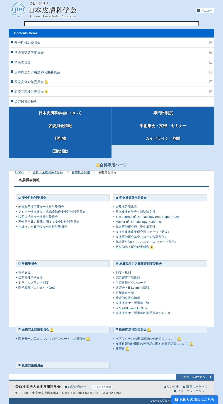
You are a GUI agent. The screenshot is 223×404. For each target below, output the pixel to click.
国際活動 (60, 151)
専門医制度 (163, 113)
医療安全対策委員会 (31, 82)
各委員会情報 (60, 126)
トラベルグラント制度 (33, 282)
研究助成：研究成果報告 (134, 247)
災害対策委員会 (25, 101)
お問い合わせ (77, 387)
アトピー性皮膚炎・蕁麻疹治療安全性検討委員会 (51, 211)
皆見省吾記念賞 (126, 206)
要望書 (122, 348)
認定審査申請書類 (128, 277)
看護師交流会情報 (128, 298)
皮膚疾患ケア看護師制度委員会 (37, 72)
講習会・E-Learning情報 (132, 287)
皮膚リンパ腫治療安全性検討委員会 (42, 226)
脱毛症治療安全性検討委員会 (38, 216)
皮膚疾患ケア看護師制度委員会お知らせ (143, 313)
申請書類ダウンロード (131, 282)
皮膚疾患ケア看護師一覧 (132, 303)
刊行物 (60, 138)
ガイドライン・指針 (163, 138)
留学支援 (24, 272)
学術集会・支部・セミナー (163, 126)
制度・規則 (123, 272)
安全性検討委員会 (27, 42)
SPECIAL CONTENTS (131, 308)
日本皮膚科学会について (60, 113)
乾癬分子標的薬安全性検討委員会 (41, 206)
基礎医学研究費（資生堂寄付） (137, 226)
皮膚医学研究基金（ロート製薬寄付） (141, 237)
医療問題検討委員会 (31, 92)
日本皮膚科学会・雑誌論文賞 (135, 211)
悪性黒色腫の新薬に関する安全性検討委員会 (48, 221)
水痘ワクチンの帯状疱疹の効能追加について (148, 338)
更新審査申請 (125, 293)
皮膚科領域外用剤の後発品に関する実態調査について (154, 343)
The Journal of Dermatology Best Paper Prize (147, 216)
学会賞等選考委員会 (29, 52)
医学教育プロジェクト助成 (36, 287)
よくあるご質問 (102, 387)
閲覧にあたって (197, 386)
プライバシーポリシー (192, 390)
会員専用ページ (111, 165)
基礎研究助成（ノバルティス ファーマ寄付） (146, 242)
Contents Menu (25, 33)
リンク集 (173, 386)
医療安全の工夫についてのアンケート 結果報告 (54, 338)
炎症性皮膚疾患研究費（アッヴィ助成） (143, 232)
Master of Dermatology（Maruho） (140, 221)
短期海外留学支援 (30, 277)
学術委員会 (22, 62)
